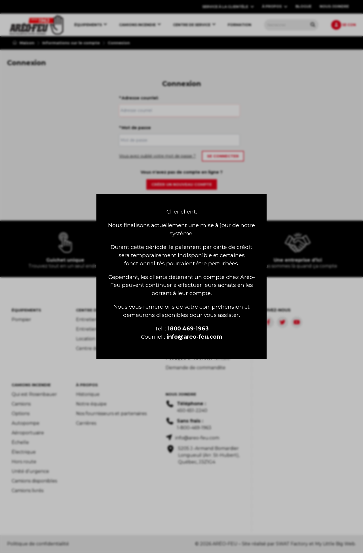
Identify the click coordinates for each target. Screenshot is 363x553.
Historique (88, 394)
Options (20, 413)
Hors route (24, 461)
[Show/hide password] (234, 140)
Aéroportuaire (28, 432)
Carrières (86, 423)
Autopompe (25, 423)
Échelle (20, 442)
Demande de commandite (195, 367)
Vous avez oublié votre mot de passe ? (157, 156)
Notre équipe (91, 404)
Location (85, 338)
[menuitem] (36, 25)
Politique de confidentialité (38, 543)
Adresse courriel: (139, 98)
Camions (21, 404)
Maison (23, 42)
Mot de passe (135, 127)
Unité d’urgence (30, 471)
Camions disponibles (34, 481)
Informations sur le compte (71, 42)
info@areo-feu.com (194, 336)
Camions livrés (27, 490)
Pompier (21, 319)
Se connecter (223, 156)
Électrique (24, 452)
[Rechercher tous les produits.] (312, 24)
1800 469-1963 (188, 328)
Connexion (119, 42)
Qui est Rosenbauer (34, 394)
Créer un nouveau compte (181, 184)
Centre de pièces (95, 348)
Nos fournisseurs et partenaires (111, 413)
